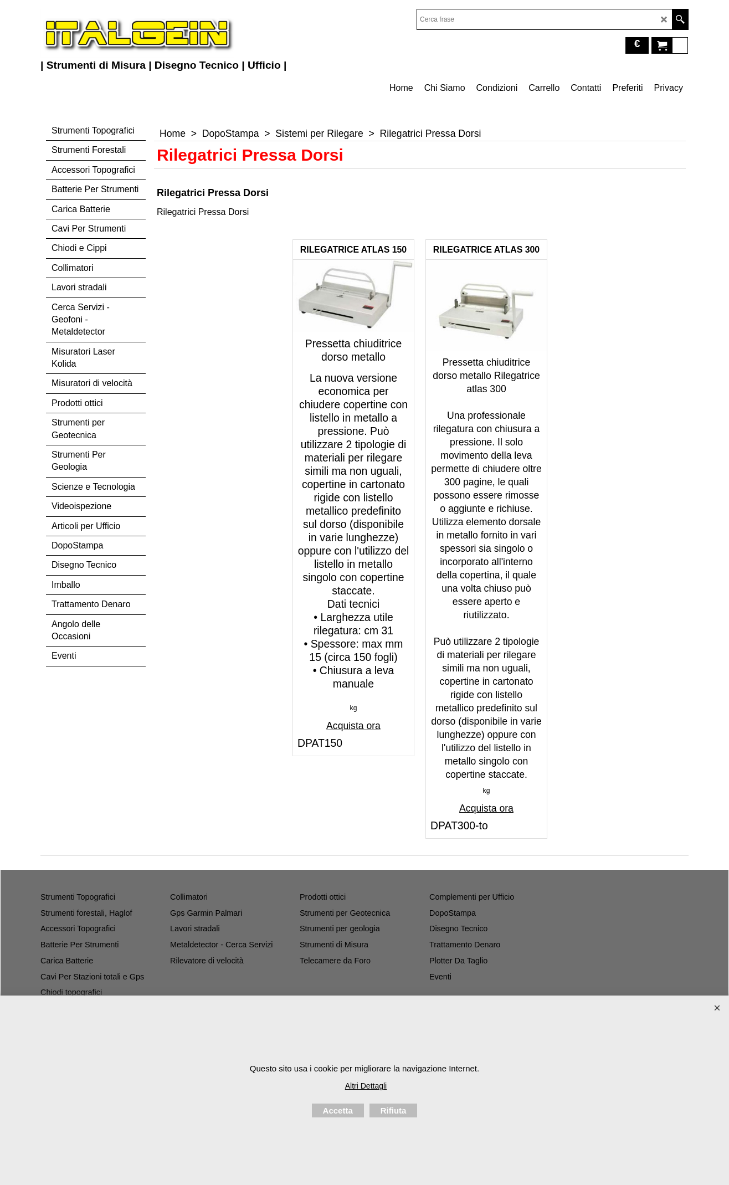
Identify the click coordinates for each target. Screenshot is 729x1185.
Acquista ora (353, 725)
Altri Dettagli (366, 1085)
